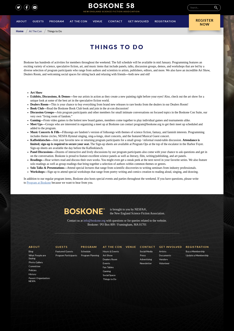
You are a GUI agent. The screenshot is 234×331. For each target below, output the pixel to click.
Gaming (107, 271)
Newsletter (146, 263)
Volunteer (164, 263)
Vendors (163, 259)
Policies (33, 270)
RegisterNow (204, 22)
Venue (97, 21)
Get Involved (138, 21)
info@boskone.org (94, 220)
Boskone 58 (111, 6)
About (21, 21)
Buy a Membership (195, 251)
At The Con (78, 21)
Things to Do (109, 279)
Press (143, 255)
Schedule (86, 251)
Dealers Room (110, 259)
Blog (31, 251)
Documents (165, 255)
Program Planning (90, 255)
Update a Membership (197, 255)
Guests (38, 21)
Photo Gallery (36, 262)
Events (106, 263)
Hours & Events (111, 251)
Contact (115, 21)
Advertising (146, 259)
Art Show (108, 255)
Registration (165, 21)
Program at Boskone (39, 182)
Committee (34, 266)
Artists (162, 251)
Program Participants (66, 255)
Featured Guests (64, 251)
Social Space (109, 275)
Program (56, 21)
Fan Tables (108, 267)
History (32, 274)
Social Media (146, 251)
